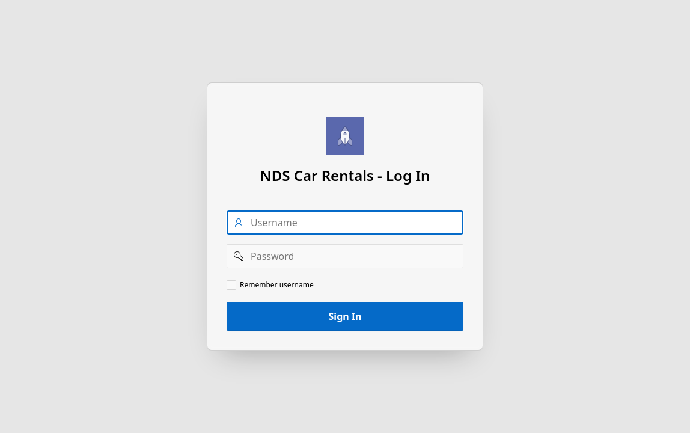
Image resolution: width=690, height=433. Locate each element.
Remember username (277, 285)
